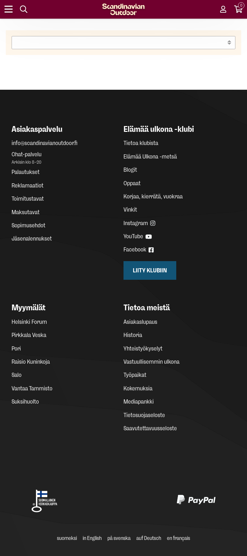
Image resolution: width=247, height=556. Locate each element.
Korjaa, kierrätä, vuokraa (153, 196)
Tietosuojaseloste (144, 415)
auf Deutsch (148, 538)
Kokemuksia (138, 388)
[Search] (23, 9)
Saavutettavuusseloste (150, 428)
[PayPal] (196, 501)
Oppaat (132, 183)
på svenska (119, 538)
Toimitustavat (28, 198)
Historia (133, 335)
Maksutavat (26, 212)
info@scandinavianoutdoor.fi (45, 143)
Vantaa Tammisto (32, 388)
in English (92, 538)
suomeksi (67, 538)
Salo (17, 374)
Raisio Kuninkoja (31, 361)
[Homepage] (123, 9)
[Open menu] (8, 9)
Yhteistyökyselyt (143, 348)
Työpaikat (135, 374)
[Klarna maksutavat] (117, 501)
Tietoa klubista (141, 143)
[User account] (223, 9)
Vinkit (130, 209)
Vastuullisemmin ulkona (151, 361)
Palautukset (26, 172)
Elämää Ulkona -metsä (150, 156)
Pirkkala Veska (29, 335)
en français (178, 538)
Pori (16, 348)
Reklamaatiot (27, 185)
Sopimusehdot (28, 225)
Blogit (130, 169)
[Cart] (238, 9)
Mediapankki (139, 401)
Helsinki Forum (29, 321)
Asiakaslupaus (140, 321)
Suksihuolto (25, 401)
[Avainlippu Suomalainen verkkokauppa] (44, 501)
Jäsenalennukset (32, 238)
